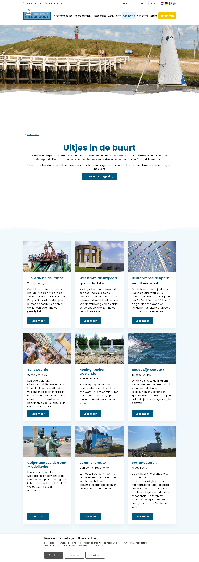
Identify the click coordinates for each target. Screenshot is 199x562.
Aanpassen (74, 555)
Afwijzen (95, 555)
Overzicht (33, 134)
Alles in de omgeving (99, 176)
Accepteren (54, 555)
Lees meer (38, 321)
